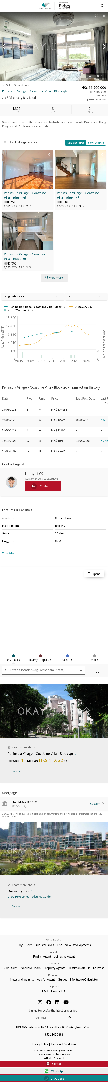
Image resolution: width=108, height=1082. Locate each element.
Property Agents (54, 968)
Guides (62, 979)
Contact (54, 1063)
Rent (28, 945)
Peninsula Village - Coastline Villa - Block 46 (78, 195)
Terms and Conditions (63, 1044)
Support (54, 986)
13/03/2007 (9, 451)
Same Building (76, 142)
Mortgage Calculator (84, 979)
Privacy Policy (40, 1044)
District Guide (41, 896)
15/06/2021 (9, 409)
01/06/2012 (9, 430)
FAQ (45, 991)
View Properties (19, 896)
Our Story (10, 968)
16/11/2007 (9, 440)
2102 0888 (54, 1078)
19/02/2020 (9, 420)
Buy (20, 945)
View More (9, 553)
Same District (96, 142)
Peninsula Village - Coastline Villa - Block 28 (25, 256)
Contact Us (58, 991)
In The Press (96, 968)
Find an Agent (42, 956)
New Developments (78, 945)
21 (100, 75)
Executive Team (30, 968)
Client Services (54, 940)
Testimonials (76, 968)
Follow (16, 771)
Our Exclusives (44, 945)
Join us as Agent (64, 956)
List (59, 945)
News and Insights (22, 979)
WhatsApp (54, 1071)
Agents (54, 951)
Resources (54, 975)
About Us (54, 963)
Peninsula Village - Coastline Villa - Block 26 (25, 195)
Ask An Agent (46, 979)
